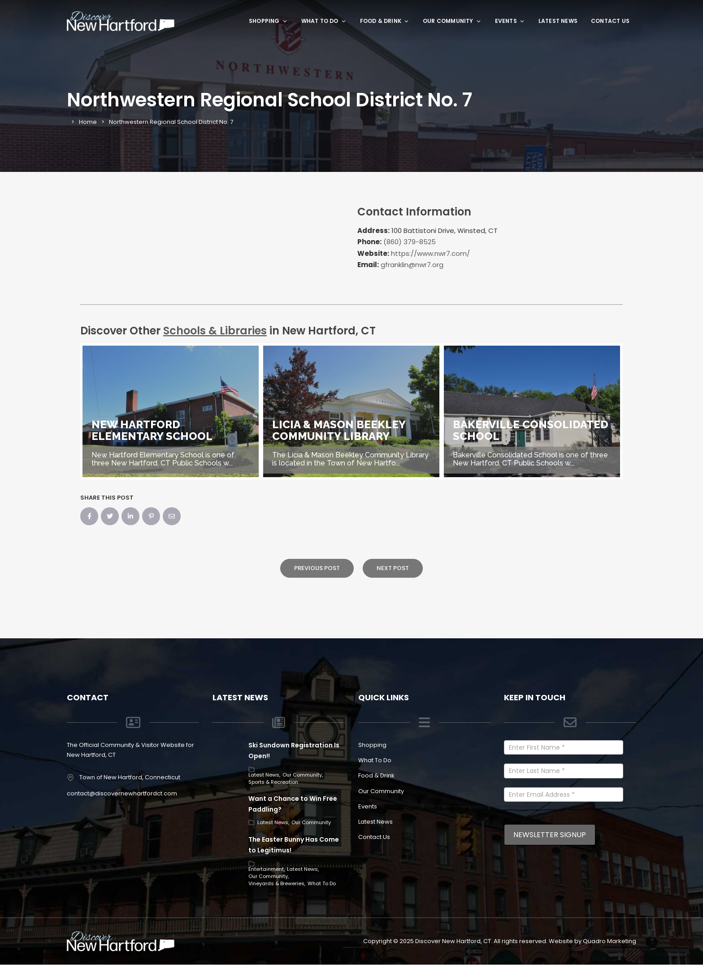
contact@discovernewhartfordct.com (122, 793)
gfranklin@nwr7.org (412, 264)
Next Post (393, 568)
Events (510, 21)
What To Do (324, 21)
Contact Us (610, 21)
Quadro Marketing (609, 941)
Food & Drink (384, 21)
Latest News (557, 21)
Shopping (268, 21)
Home (88, 122)
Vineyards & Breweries (276, 883)
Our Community (452, 21)
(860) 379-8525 (409, 241)
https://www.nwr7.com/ (430, 253)
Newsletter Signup (549, 835)
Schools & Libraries (215, 330)
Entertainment (266, 869)
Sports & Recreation (273, 782)
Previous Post (317, 568)
